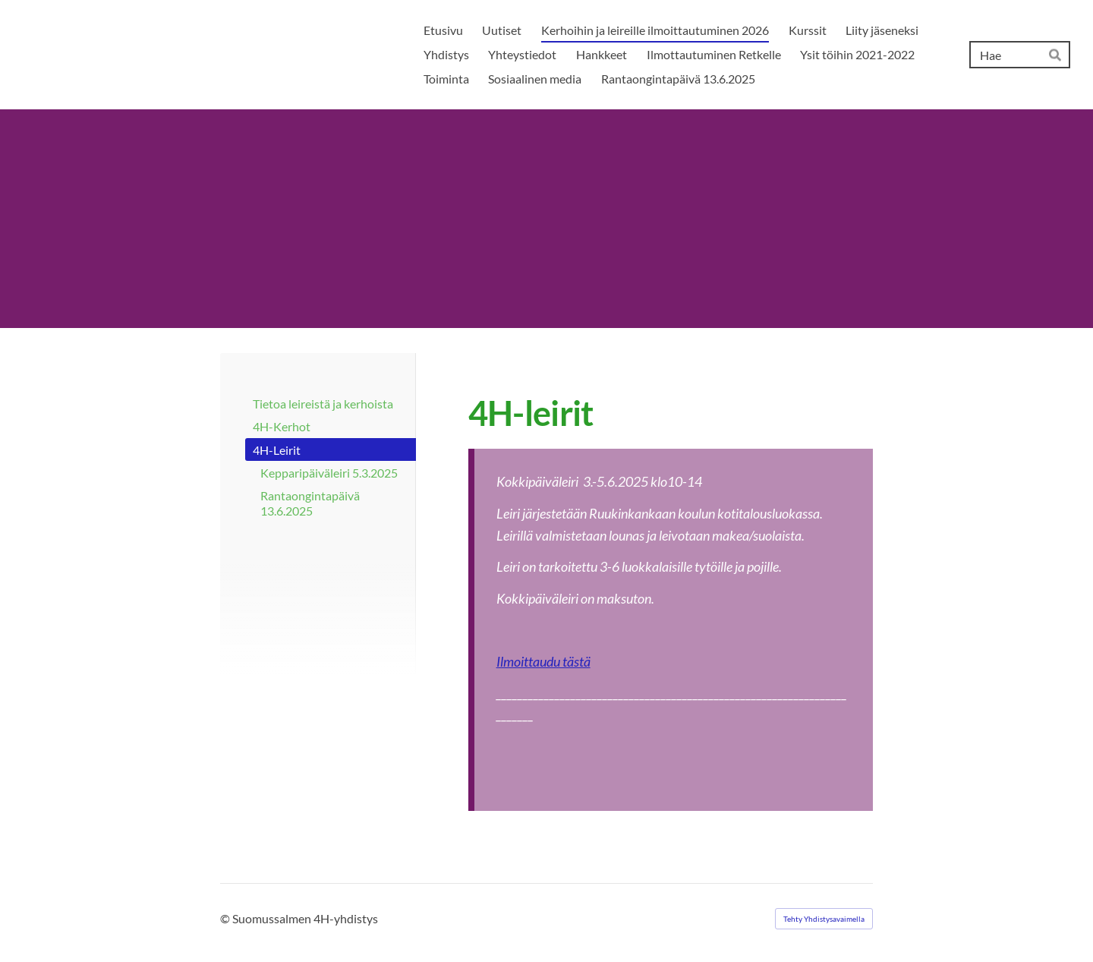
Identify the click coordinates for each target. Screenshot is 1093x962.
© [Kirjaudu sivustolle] (226, 918)
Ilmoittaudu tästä (543, 661)
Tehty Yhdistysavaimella (824, 918)
